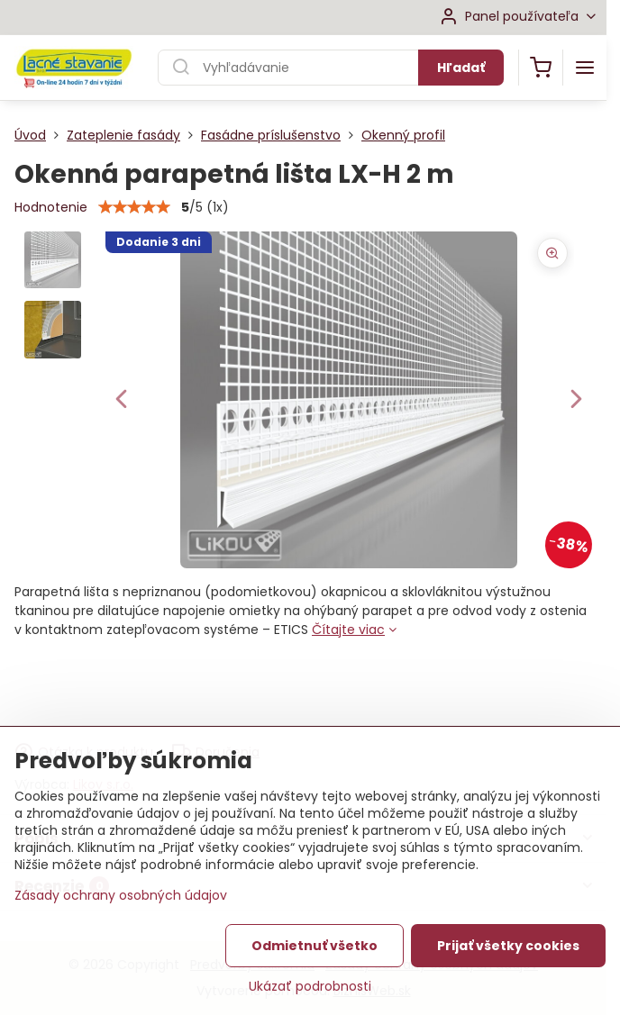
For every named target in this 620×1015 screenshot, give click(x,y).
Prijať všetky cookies (508, 946)
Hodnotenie (50, 207)
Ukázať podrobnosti (310, 986)
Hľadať (461, 68)
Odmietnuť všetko (314, 946)
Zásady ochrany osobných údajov (120, 895)
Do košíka (456, 691)
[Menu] (584, 68)
